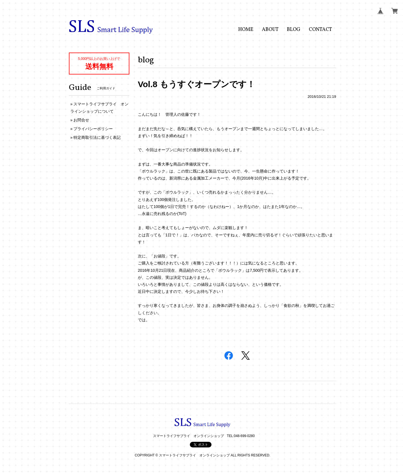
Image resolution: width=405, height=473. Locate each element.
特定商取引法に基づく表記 (97, 137)
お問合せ (81, 120)
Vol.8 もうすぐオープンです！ (196, 84)
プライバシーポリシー (93, 128)
